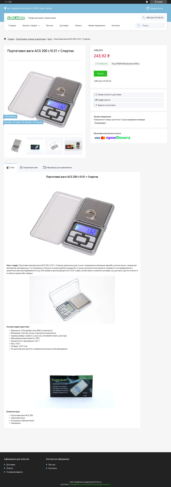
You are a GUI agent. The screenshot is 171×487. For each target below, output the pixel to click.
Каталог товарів (30, 25)
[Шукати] (139, 26)
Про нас (49, 25)
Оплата (78, 25)
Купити (100, 74)
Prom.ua (98, 482)
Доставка (64, 25)
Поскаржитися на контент (79, 484)
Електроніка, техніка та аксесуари (31, 39)
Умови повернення (96, 25)
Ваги (50, 39)
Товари (11, 39)
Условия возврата (14, 472)
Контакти (116, 25)
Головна (12, 25)
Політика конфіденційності (100, 484)
